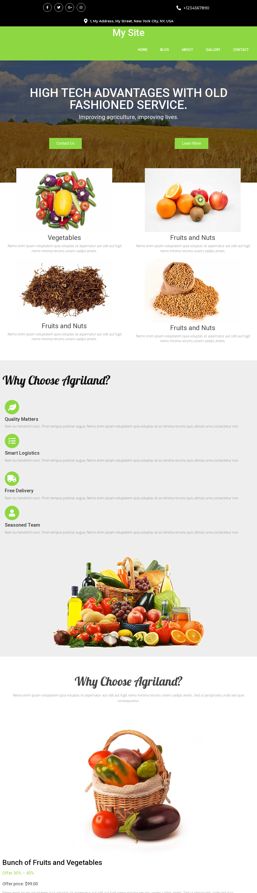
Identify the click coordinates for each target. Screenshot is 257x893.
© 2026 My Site (128, 884)
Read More (19, 682)
